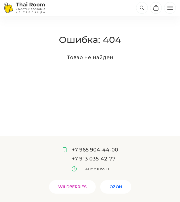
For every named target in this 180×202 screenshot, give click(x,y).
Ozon (115, 186)
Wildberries (72, 186)
